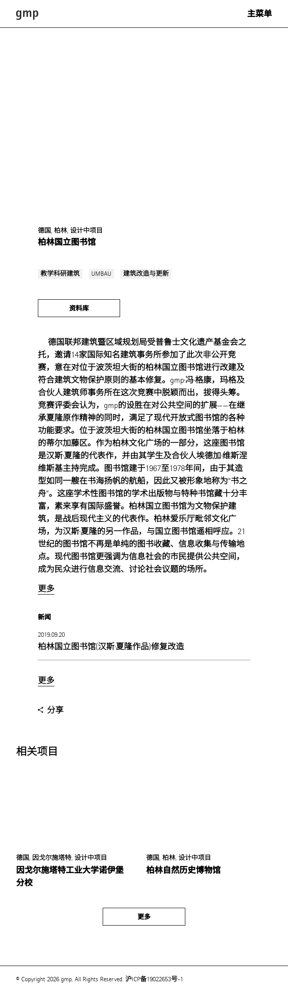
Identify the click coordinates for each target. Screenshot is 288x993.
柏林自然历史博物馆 (183, 870)
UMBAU (101, 274)
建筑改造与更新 (146, 274)
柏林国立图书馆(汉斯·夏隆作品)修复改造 (111, 646)
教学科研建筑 (60, 274)
